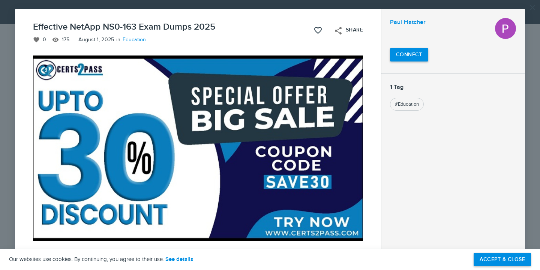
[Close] (532, 7)
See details (179, 259)
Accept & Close (502, 259)
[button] (270, 135)
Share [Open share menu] (348, 30)
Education (134, 40)
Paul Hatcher (408, 22)
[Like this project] (318, 30)
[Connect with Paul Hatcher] (409, 55)
